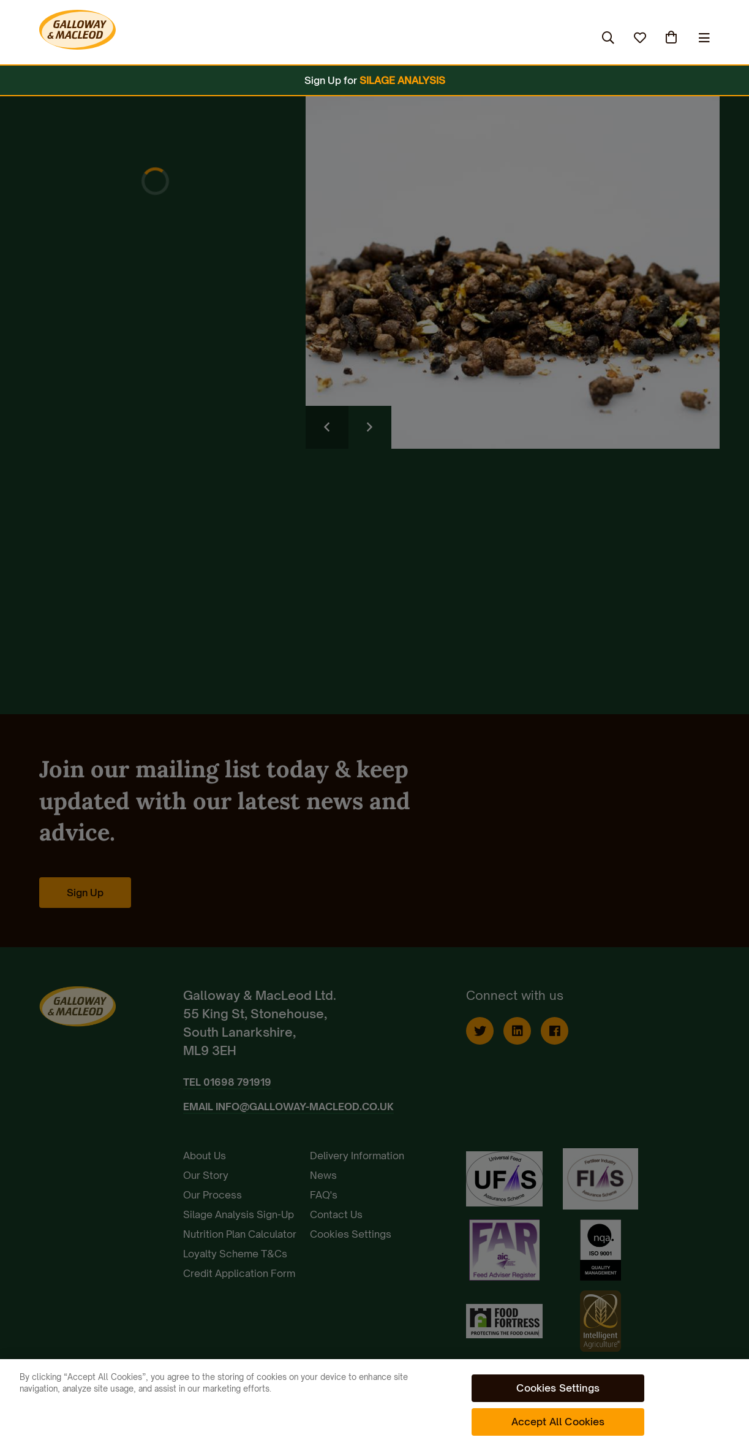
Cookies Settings (558, 1388)
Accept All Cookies (558, 1422)
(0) (672, 37)
